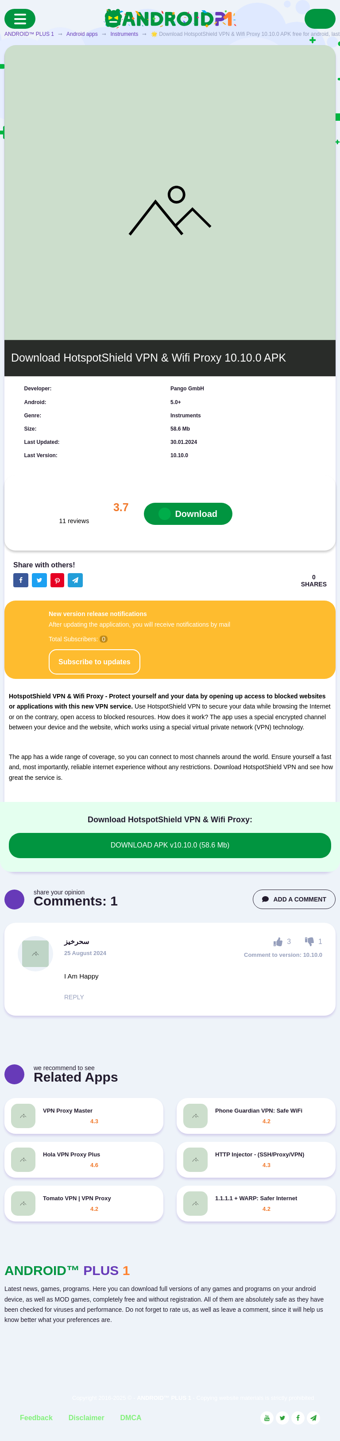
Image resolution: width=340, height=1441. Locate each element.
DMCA (131, 1418)
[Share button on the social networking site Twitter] (39, 580)
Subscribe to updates (94, 662)
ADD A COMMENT (294, 899)
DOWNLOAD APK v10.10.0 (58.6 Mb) (170, 845)
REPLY (74, 997)
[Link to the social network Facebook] (298, 1418)
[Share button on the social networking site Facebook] (20, 580)
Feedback (36, 1418)
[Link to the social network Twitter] (282, 1418)
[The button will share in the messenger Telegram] (75, 580)
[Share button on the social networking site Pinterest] (57, 580)
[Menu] (19, 19)
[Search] (320, 19)
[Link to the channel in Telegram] (313, 1418)
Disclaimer (86, 1418)
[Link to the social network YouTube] (267, 1418)
